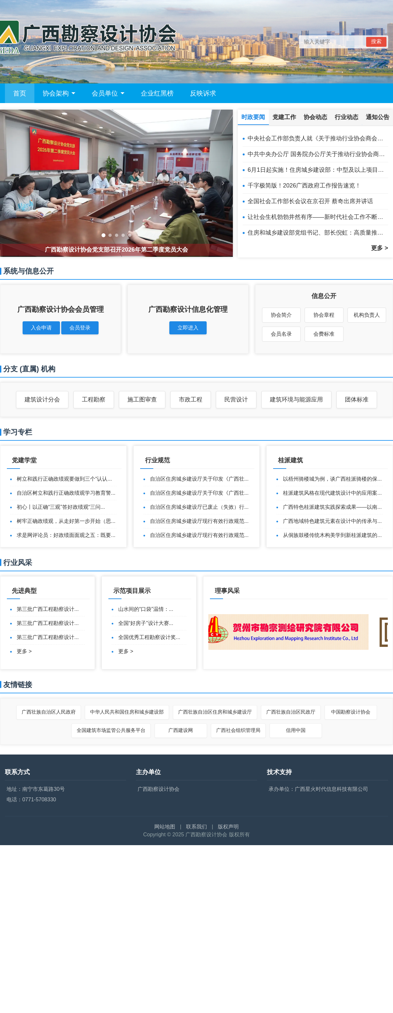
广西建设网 (180, 730)
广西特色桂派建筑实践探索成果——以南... (332, 507)
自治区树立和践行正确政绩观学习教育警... (66, 493)
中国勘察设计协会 (350, 712)
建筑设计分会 (42, 399)
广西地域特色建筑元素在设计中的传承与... (332, 521)
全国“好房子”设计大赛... (145, 623)
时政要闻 (253, 117)
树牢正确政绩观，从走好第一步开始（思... (66, 521)
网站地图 (164, 826)
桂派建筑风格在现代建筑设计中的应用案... (332, 493)
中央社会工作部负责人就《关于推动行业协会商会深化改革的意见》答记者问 (318, 138)
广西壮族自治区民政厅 (290, 712)
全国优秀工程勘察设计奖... (149, 637)
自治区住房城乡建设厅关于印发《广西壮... (199, 479)
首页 (19, 93)
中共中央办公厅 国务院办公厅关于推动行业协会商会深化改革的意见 (318, 154)
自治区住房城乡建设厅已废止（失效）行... (199, 507)
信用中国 (296, 730)
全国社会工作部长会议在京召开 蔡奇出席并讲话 (310, 201)
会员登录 (79, 327)
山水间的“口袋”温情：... (145, 609)
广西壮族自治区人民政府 (49, 712)
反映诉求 (203, 93)
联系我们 (196, 826)
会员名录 (281, 334)
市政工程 (190, 399)
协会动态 (315, 117)
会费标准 (323, 334)
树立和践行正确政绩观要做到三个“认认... (64, 479)
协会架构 (59, 93)
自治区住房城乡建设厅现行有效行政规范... (199, 521)
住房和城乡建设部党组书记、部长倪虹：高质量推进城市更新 (318, 232)
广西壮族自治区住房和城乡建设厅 (215, 712)
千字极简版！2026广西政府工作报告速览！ (304, 185)
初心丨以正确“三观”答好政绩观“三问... (61, 507)
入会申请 (41, 327)
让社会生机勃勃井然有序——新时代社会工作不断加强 (318, 217)
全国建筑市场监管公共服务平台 (111, 730)
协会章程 (323, 315)
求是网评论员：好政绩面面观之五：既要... (66, 535)
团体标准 (356, 399)
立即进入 (188, 327)
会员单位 (108, 93)
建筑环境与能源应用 (296, 399)
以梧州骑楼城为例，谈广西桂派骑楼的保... (332, 479)
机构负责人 (367, 315)
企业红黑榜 (157, 93)
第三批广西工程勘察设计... (48, 609)
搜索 (376, 41)
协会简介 (281, 315)
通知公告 (377, 117)
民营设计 (236, 399)
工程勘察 (93, 399)
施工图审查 (142, 399)
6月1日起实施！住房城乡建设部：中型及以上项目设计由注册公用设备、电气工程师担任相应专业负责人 (318, 170)
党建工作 (284, 117)
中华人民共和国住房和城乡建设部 (127, 712)
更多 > (379, 248)
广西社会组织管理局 (238, 730)
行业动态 (346, 117)
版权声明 (228, 826)
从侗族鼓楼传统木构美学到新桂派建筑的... (332, 535)
